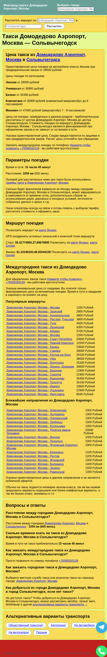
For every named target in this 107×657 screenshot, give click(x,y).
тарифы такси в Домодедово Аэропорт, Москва (37, 182)
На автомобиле (84, 625)
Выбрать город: (68, 5)
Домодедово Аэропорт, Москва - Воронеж (34, 370)
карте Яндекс (48, 230)
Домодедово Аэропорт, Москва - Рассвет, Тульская (40, 319)
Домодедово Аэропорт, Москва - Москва (33, 307)
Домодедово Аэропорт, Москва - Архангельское (38, 315)
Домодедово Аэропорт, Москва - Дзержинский (36, 418)
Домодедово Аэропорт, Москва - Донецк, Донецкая (40, 366)
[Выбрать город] (75, 9)
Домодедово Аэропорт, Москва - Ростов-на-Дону (38, 354)
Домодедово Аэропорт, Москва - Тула (31, 323)
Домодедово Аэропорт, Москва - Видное (33, 437)
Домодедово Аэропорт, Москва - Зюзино (33, 468)
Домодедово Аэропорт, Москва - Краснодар (35, 378)
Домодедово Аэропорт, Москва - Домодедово (36, 410)
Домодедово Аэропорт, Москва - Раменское (35, 471)
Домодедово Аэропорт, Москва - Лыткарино (35, 414)
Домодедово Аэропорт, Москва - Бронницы (35, 452)
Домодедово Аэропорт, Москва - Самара (33, 350)
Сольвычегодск (43, 59)
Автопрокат (58, 625)
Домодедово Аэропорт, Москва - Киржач (33, 331)
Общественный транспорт (26, 625)
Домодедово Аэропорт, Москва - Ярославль (35, 394)
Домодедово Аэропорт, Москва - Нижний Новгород (40, 343)
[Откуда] (55, 20)
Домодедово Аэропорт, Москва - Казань (32, 346)
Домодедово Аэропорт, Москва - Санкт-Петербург (39, 339)
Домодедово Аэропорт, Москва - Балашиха (35, 464)
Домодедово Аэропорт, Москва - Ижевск (33, 386)
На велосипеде (19, 632)
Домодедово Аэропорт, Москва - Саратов (33, 374)
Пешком (41, 632)
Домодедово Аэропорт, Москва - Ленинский (35, 327)
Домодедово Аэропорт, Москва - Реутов (32, 456)
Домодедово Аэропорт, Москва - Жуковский (35, 460)
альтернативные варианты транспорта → (60, 604)
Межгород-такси (15, 5)
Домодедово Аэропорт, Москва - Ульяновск (35, 390)
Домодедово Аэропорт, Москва (25, 7)
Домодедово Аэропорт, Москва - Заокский (34, 311)
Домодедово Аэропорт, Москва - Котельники (35, 426)
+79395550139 (68, 560)
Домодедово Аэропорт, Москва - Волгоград (35, 362)
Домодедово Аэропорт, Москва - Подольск (34, 441)
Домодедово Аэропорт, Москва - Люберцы (34, 422)
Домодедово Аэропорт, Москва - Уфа (31, 358)
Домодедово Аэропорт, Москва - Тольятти (34, 382)
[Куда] (23, 26)
